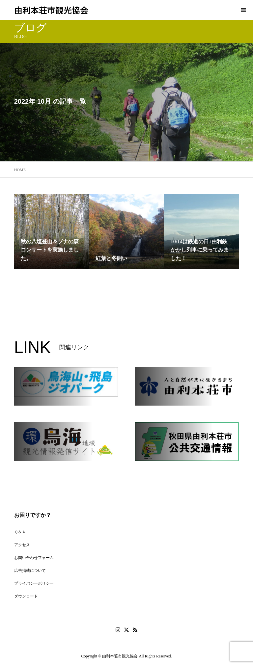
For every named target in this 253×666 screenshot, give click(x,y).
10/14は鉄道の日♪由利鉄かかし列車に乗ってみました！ (200, 250)
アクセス (22, 545)
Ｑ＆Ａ (20, 532)
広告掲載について (30, 570)
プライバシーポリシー (34, 583)
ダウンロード (26, 596)
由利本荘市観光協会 (51, 10)
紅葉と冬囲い (111, 258)
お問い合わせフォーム (34, 557)
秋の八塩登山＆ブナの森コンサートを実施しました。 (50, 250)
